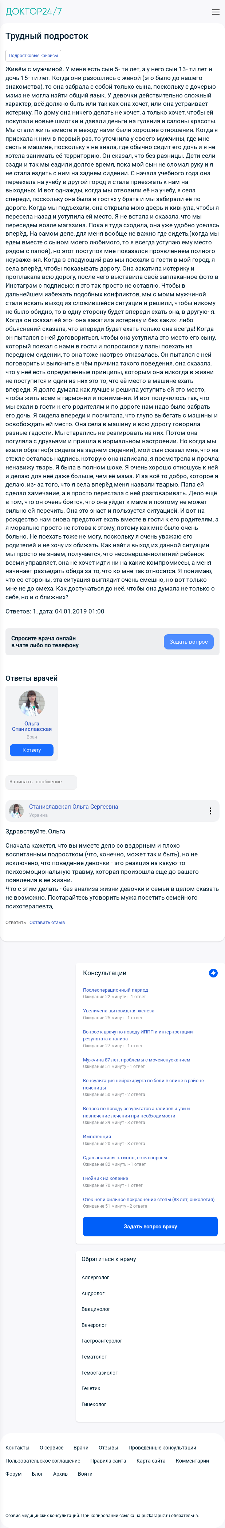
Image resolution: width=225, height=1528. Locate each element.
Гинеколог (94, 1404)
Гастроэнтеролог (102, 1341)
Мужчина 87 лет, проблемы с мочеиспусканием (136, 1060)
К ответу (32, 750)
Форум (13, 1474)
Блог (37, 1474)
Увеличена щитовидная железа (118, 1010)
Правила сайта (108, 1461)
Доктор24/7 (33, 11)
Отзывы (108, 1448)
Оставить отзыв (47, 922)
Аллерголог (95, 1277)
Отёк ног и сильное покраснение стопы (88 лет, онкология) (149, 1199)
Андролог (93, 1293)
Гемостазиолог (100, 1373)
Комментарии (192, 1461)
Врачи (81, 1448)
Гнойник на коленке (105, 1178)
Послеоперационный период (115, 990)
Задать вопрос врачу (150, 1226)
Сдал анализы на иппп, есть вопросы (125, 1157)
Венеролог (94, 1325)
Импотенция (97, 1136)
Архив (60, 1474)
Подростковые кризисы (33, 55)
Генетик (91, 1388)
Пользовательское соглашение (42, 1461)
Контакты (17, 1448)
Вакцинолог (96, 1309)
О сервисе (51, 1448)
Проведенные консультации (162, 1448)
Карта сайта (151, 1461)
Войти (85, 1474)
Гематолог (94, 1357)
